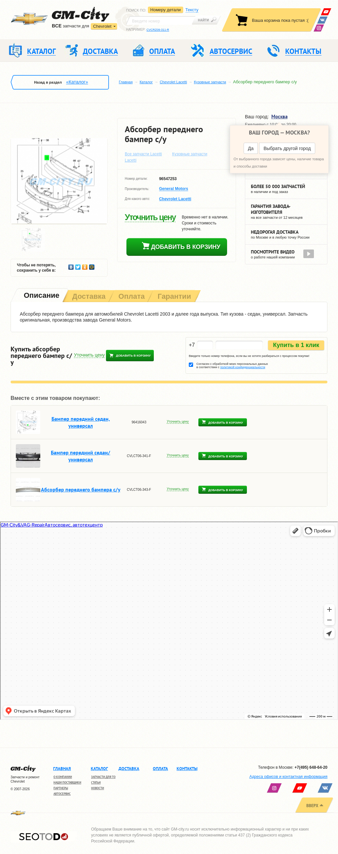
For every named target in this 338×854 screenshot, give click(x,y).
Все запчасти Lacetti (143, 154)
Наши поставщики (67, 782)
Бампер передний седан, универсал (80, 422)
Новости (97, 788)
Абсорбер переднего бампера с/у (80, 489)
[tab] (41, 296)
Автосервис (62, 794)
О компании (62, 777)
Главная (126, 82)
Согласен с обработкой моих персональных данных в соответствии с (232, 365)
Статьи (96, 782)
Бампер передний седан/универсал (80, 456)
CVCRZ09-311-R (158, 29)
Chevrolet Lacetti (173, 82)
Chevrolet (102, 26)
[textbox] (161, 20)
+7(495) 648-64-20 (310, 767)
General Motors (173, 189)
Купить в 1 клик (296, 345)
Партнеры (60, 788)
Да (251, 148)
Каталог (146, 82)
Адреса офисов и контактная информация (288, 776)
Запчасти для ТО (103, 777)
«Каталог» (77, 82)
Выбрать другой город (287, 148)
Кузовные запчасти (210, 82)
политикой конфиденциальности (242, 367)
